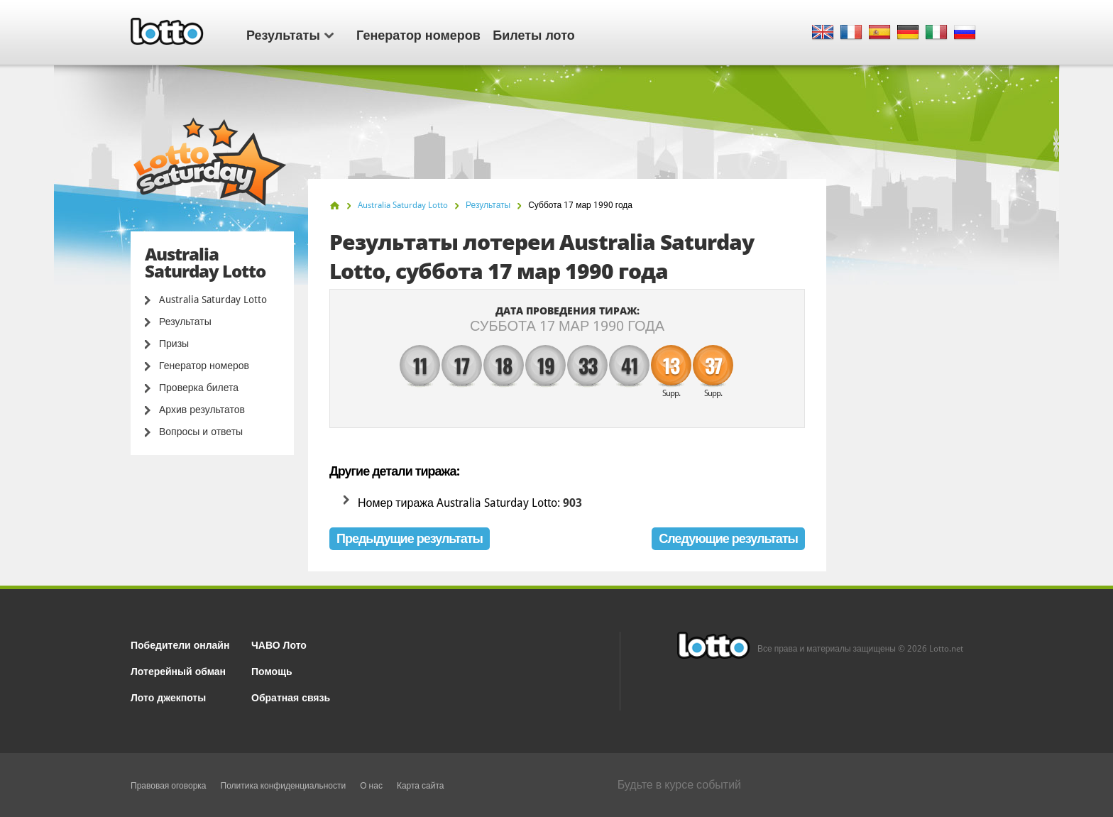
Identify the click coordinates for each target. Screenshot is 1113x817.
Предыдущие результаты (409, 538)
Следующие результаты (728, 538)
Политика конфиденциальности (283, 786)
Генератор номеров (418, 34)
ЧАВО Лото (279, 644)
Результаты (290, 34)
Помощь (271, 670)
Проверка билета (198, 387)
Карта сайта (420, 786)
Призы (174, 343)
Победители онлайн (180, 644)
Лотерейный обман (178, 670)
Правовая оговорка (169, 786)
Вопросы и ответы (201, 431)
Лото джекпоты (168, 696)
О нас (371, 786)
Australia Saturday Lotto (213, 299)
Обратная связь (290, 696)
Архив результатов (202, 409)
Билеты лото (533, 34)
